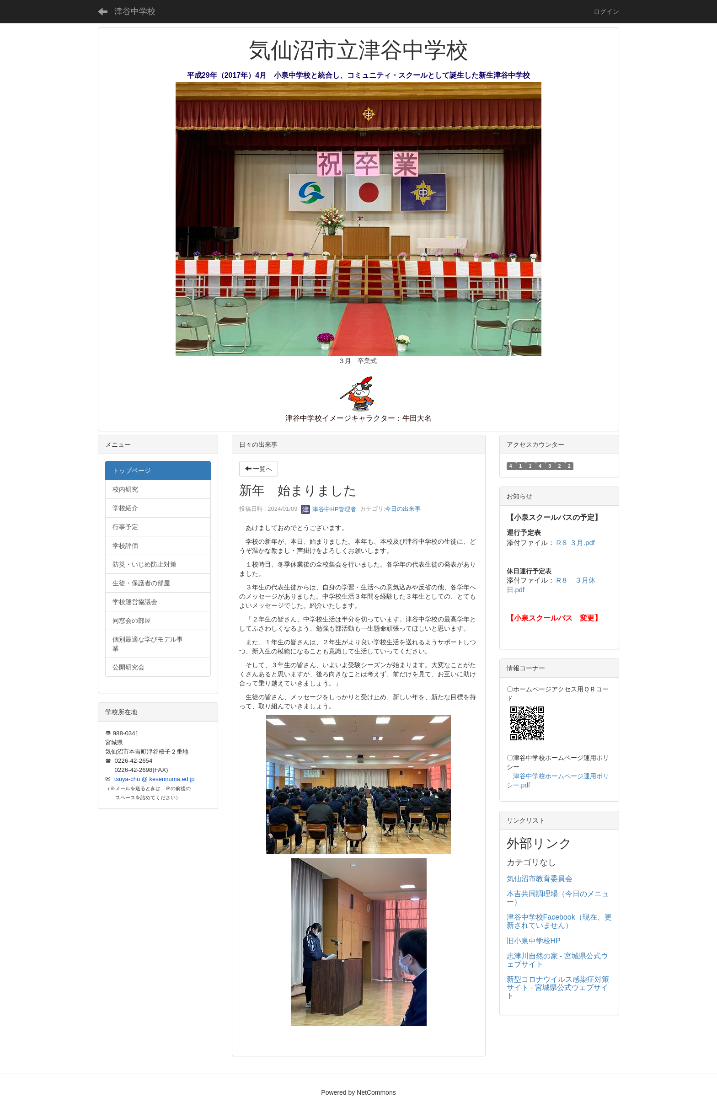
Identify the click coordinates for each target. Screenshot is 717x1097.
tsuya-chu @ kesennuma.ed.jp (154, 779)
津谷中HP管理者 (329, 509)
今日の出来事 (403, 509)
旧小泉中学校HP (534, 941)
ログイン (606, 11)
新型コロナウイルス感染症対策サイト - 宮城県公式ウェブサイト (558, 987)
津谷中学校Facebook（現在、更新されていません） (559, 921)
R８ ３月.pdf (575, 542)
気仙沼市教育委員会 (540, 879)
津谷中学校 (134, 11)
